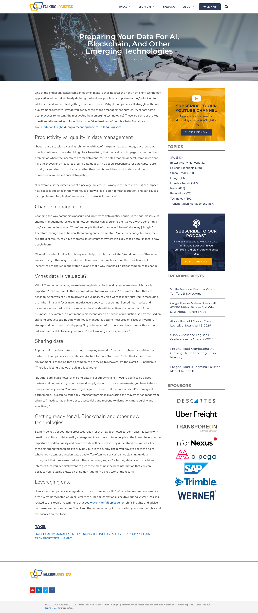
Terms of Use (51, 607)
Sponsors (147, 6)
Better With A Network (185, 163)
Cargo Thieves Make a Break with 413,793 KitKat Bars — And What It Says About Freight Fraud (194, 307)
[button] (226, 6)
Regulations (178, 193)
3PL (172, 158)
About (189, 6)
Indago (174, 178)
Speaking (169, 6)
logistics (122, 534)
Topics (125, 6)
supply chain (140, 534)
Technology (177, 199)
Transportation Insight (49, 127)
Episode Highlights (182, 168)
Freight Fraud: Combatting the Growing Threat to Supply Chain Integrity (193, 353)
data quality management (55, 534)
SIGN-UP (211, 6)
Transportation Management (188, 204)
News (174, 188)
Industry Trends (180, 183)
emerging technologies (95, 534)
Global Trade (178, 173)
